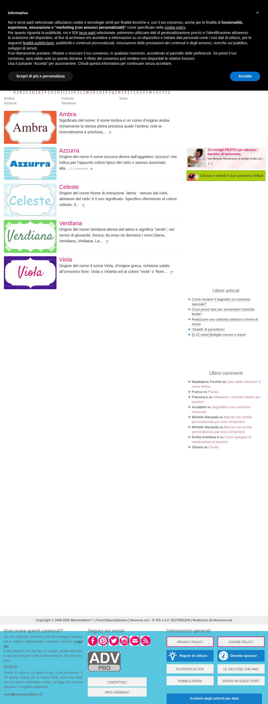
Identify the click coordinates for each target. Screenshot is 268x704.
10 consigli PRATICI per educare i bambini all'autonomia (233, 152)
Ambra (9, 98)
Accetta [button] (245, 76)
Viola (123, 98)
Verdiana (68, 103)
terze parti (87, 33)
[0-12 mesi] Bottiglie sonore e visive (218, 335)
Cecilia (214, 447)
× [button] (257, 13)
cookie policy (174, 27)
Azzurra (10, 103)
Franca (213, 392)
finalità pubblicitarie (38, 43)
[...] (210, 163)
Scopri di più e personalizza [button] (40, 76)
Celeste (67, 98)
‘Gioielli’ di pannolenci (208, 329)
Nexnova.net (223, 620)
